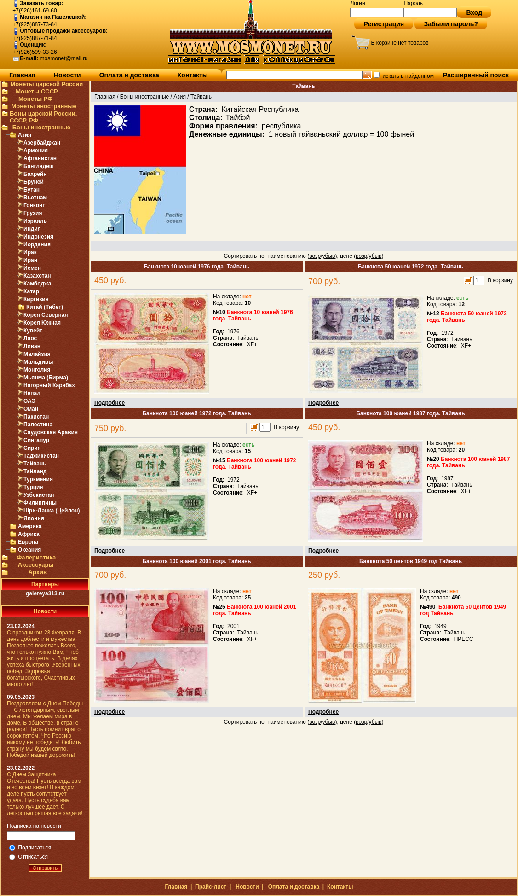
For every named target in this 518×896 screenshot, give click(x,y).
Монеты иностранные (43, 106)
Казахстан (37, 276)
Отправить (45, 868)
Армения (35, 150)
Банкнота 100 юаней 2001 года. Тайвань (196, 561)
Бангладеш (38, 166)
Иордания (37, 244)
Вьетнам (35, 197)
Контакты (193, 75)
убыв (328, 256)
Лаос (30, 338)
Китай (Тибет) (44, 307)
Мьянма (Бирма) (45, 377)
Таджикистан (41, 456)
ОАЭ (29, 401)
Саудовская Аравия (50, 432)
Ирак (30, 252)
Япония (33, 518)
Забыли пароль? (451, 24)
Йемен (32, 268)
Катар (31, 291)
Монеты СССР (37, 91)
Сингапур (36, 440)
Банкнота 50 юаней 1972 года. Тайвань (411, 266)
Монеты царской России (46, 84)
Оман (30, 409)
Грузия (32, 213)
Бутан (31, 189)
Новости (67, 75)
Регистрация (383, 24)
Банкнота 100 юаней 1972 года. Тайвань (196, 413)
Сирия (32, 448)
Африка (29, 534)
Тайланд (34, 471)
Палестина (37, 424)
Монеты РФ (35, 98)
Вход (474, 12)
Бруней (33, 182)
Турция (33, 487)
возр (315, 256)
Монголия (36, 370)
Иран (30, 260)
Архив (38, 572)
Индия (32, 229)
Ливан (31, 346)
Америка (30, 526)
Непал (31, 393)
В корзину (500, 280)
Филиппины (40, 503)
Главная (22, 75)
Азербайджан (41, 143)
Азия (24, 135)
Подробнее (109, 403)
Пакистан (36, 416)
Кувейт (32, 330)
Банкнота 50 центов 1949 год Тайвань (410, 561)
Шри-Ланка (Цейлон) (51, 510)
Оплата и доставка (129, 75)
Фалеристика (36, 557)
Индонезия (38, 236)
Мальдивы (38, 362)
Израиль (35, 221)
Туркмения (38, 479)
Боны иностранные (41, 127)
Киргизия (36, 299)
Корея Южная (42, 323)
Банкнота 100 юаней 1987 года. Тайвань (410, 413)
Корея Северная (45, 315)
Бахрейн (35, 174)
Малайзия (37, 354)
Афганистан (40, 158)
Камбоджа (37, 283)
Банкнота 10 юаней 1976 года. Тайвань (197, 266)
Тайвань (34, 463)
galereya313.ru (45, 593)
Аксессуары (36, 564)
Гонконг (34, 205)
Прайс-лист (210, 887)
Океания (29, 550)
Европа (28, 542)
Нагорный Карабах (49, 385)
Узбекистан (38, 495)
